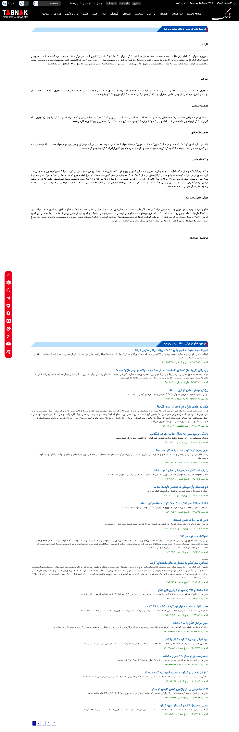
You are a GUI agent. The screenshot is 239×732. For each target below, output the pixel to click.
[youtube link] (8, 343)
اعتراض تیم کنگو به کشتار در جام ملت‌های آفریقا (178, 563)
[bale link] (8, 305)
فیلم (94, 14)
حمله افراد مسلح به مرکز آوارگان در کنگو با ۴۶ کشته (176, 606)
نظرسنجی (87, 3)
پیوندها (74, 3)
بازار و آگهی (71, 14)
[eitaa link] (8, 328)
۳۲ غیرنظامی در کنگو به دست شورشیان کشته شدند (176, 672)
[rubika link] (8, 282)
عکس (85, 14)
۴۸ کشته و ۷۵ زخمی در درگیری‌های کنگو (183, 590)
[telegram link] (8, 297)
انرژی (103, 14)
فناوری (57, 14)
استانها (46, 14)
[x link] (8, 336)
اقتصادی (163, 14)
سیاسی (139, 14)
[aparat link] (8, 351)
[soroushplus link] (8, 313)
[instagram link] (8, 320)
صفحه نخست (194, 14)
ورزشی (151, 14)
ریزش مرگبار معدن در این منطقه (188, 390)
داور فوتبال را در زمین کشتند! (190, 520)
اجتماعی (126, 14)
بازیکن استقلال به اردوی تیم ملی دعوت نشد (180, 470)
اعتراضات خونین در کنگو (193, 536)
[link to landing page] (222, 14)
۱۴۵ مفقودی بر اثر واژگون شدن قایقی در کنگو (179, 689)
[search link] (35, 3)
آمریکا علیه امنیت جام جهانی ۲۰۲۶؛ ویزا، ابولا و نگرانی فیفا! (171, 350)
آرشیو (100, 3)
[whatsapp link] (8, 290)
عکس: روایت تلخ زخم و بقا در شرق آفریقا (182, 407)
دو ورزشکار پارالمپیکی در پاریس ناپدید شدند (181, 487)
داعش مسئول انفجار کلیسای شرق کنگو (184, 706)
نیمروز (136, 3)
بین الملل (177, 14)
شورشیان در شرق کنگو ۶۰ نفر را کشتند (184, 639)
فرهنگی (114, 14)
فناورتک (111, 3)
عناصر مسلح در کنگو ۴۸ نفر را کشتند (185, 656)
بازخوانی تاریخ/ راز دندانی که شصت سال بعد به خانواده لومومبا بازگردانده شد (161, 370)
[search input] (47, 3)
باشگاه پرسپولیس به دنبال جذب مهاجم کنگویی (179, 434)
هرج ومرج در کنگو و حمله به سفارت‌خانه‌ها (182, 450)
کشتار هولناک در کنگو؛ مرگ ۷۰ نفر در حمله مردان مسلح (174, 503)
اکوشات (124, 3)
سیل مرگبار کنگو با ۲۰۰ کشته (190, 623)
